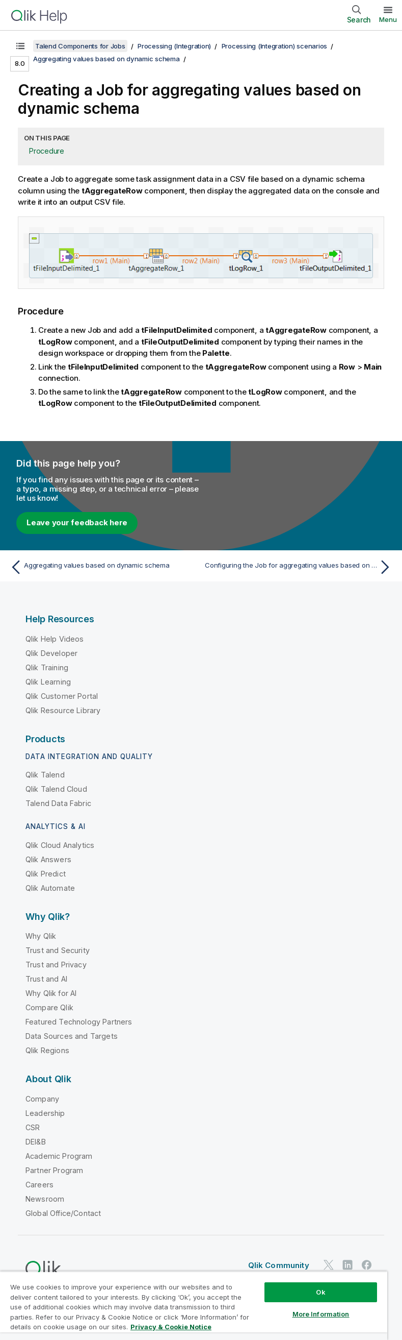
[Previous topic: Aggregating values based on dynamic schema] (102, 567)
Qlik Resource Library (62, 710)
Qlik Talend (45, 774)
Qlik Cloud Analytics (59, 845)
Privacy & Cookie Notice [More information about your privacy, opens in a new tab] (170, 1327)
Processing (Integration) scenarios (275, 46)
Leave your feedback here (76, 522)
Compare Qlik (49, 1007)
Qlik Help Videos (54, 639)
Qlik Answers (48, 859)
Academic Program (59, 1156)
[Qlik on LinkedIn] (347, 1265)
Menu (388, 19)
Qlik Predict (45, 873)
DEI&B (35, 1141)
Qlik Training (46, 667)
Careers (39, 1184)
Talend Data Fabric (58, 803)
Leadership (45, 1113)
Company (42, 1098)
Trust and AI (46, 978)
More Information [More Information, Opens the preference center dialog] (321, 1314)
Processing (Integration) (174, 46)
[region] (193, 1305)
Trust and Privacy (56, 964)
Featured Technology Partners (78, 1021)
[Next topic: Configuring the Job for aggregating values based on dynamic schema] (299, 567)
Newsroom (44, 1199)
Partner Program (54, 1170)
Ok (320, 1292)
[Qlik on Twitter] (328, 1265)
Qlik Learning (48, 681)
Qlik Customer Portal (61, 696)
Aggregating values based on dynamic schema (106, 59)
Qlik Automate (50, 888)
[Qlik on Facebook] (366, 1265)
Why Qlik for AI (50, 993)
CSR (32, 1127)
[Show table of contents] (20, 46)
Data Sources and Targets (71, 1036)
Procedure (46, 151)
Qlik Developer (51, 653)
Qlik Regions (47, 1050)
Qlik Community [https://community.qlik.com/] (278, 1265)
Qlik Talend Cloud (56, 789)
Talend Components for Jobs (80, 46)
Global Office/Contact (63, 1213)
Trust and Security (57, 950)
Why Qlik (40, 936)
